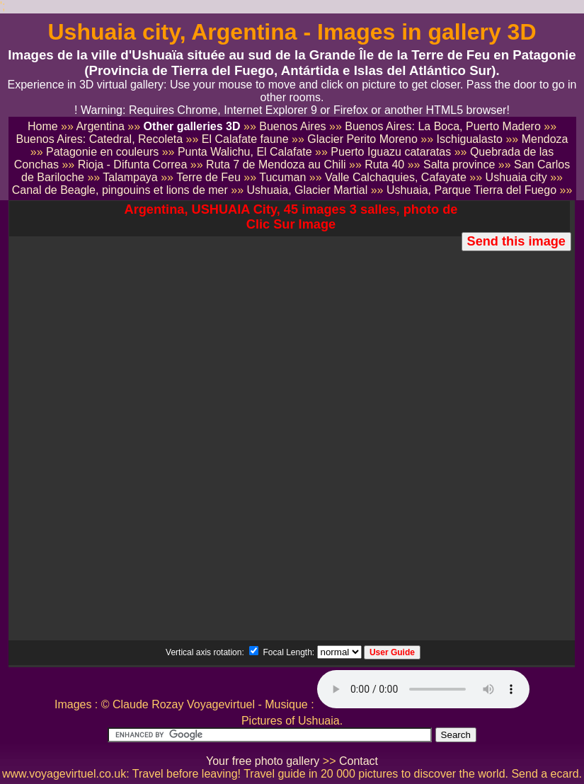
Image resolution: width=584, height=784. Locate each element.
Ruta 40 (384, 164)
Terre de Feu (208, 177)
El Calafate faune (245, 139)
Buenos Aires (292, 126)
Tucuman (282, 177)
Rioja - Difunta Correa (133, 164)
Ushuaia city (516, 177)
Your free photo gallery (262, 761)
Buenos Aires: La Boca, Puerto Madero (443, 126)
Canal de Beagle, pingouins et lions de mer (120, 190)
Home (43, 126)
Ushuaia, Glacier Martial (306, 190)
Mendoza (545, 139)
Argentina (100, 126)
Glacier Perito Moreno (362, 139)
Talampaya (130, 177)
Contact (358, 761)
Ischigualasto (470, 139)
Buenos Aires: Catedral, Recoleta (99, 139)
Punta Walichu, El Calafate (245, 152)
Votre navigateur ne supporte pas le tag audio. (423, 689)
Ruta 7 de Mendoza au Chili (275, 164)
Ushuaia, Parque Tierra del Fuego (471, 190)
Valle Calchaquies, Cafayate (395, 177)
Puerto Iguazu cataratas (391, 152)
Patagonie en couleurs (102, 152)
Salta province (459, 164)
